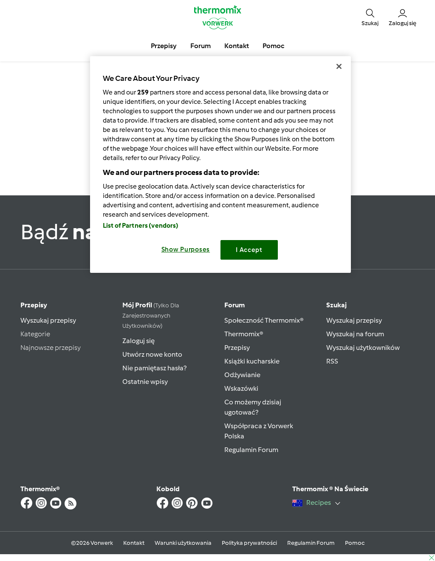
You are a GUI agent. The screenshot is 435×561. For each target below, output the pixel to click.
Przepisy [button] (164, 46)
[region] (220, 164)
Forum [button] (200, 46)
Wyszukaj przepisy (48, 320)
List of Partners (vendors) (141, 225)
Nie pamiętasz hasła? (154, 368)
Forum (234, 305)
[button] (370, 17)
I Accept (249, 250)
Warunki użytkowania (183, 543)
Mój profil (150, 315)
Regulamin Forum (251, 450)
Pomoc (354, 543)
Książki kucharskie (252, 361)
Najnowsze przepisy (50, 347)
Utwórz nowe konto (152, 354)
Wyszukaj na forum (355, 334)
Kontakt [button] (236, 46)
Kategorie (35, 334)
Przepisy (33, 305)
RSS (332, 361)
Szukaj (336, 305)
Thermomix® (243, 334)
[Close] (339, 66)
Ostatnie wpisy (145, 382)
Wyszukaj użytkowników (363, 347)
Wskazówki (241, 388)
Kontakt (133, 543)
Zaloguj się (138, 341)
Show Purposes (185, 249)
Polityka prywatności (249, 543)
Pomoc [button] (273, 46)
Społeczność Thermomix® (264, 320)
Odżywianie (242, 375)
